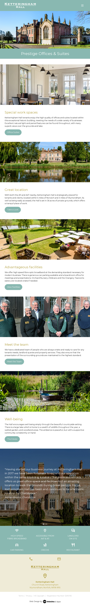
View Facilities (13, 287)
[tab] (40, 44)
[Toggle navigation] (82, 5)
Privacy (29, 596)
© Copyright (39, 596)
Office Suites (13, 132)
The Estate (12, 439)
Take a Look (12, 210)
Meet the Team (14, 361)
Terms (21, 596)
